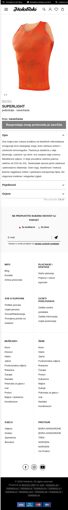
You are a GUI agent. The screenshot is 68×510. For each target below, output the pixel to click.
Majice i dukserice (14, 397)
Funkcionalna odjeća (15, 365)
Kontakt (9, 275)
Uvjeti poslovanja (47, 321)
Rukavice (9, 370)
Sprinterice (10, 437)
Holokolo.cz (12, 488)
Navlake (9, 379)
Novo (7, 347)
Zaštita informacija (47, 316)
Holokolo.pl (26, 488)
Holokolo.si (11, 491)
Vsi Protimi (44, 451)
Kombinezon (11, 401)
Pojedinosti (9, 184)
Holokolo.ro (54, 488)
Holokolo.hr (55, 491)
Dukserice (43, 379)
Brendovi (9, 442)
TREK (41, 437)
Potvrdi (56, 237)
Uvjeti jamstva (12, 309)
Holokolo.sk (52, 485)
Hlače (8, 356)
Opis (5, 135)
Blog (7, 270)
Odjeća (8, 428)
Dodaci (8, 433)
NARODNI (43, 442)
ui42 (42, 485)
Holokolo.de (41, 491)
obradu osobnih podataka (47, 244)
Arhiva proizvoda (13, 279)
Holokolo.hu (40, 488)
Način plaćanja (46, 273)
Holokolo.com (26, 491)
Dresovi (9, 352)
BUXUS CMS (29, 485)
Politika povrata (13, 305)
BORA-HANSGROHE (49, 428)
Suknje (42, 388)
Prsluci (8, 392)
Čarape (8, 374)
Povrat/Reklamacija (15, 314)
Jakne (8, 361)
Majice (41, 383)
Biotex (7, 101)
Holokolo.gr (34, 495)
